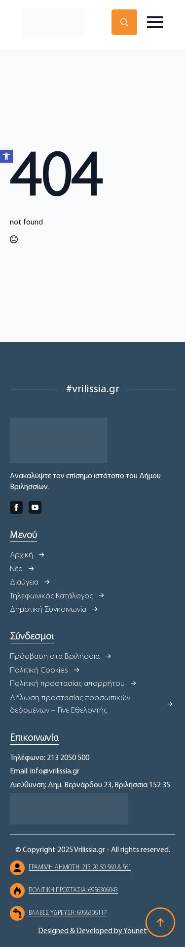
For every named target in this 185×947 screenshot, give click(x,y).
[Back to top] (160, 922)
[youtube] (35, 507)
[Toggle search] (124, 22)
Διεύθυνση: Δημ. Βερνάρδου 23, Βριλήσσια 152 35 (90, 785)
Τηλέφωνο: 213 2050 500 (49, 758)
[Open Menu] (155, 22)
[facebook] (16, 507)
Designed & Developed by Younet (92, 931)
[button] (6, 156)
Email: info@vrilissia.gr (44, 771)
